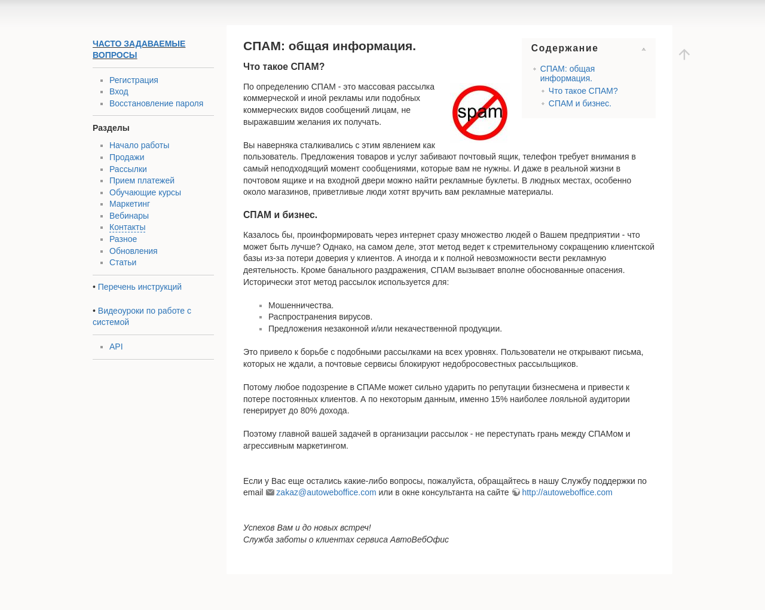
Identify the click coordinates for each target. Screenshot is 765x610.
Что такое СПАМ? (583, 91)
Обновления (133, 251)
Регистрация (133, 80)
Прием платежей (142, 180)
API (116, 346)
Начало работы (139, 145)
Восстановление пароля (156, 103)
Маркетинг (129, 204)
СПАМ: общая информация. (567, 73)
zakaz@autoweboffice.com (326, 492)
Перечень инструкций (140, 287)
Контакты (127, 227)
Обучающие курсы (145, 192)
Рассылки (128, 169)
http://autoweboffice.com (567, 492)
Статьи (122, 262)
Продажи (126, 157)
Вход (118, 91)
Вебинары (129, 215)
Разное (123, 239)
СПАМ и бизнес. (580, 103)
